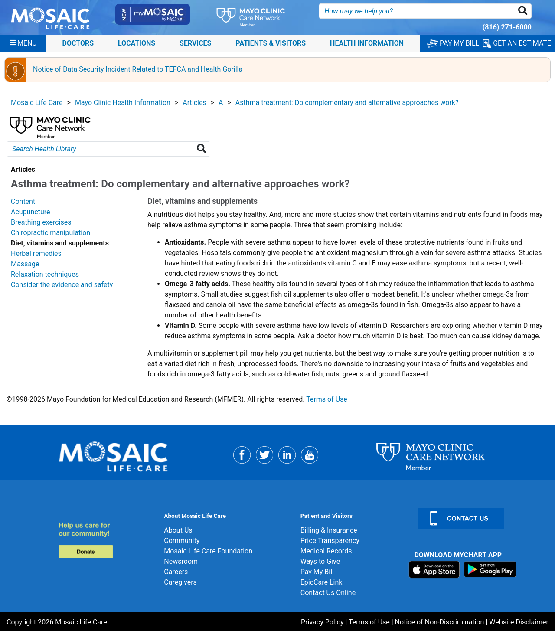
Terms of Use (326, 399)
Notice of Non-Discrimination (439, 622)
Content (23, 201)
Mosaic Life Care (37, 102)
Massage (25, 264)
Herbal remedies (36, 253)
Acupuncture (30, 212)
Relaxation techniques (45, 274)
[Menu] (23, 43)
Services (195, 43)
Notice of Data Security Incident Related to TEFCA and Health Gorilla (137, 69)
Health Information (367, 43)
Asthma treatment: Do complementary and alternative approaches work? (347, 102)
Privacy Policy (322, 622)
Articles (194, 102)
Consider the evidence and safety (62, 285)
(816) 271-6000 (507, 27)
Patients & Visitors (270, 43)
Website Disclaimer (518, 622)
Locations (136, 43)
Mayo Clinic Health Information (122, 102)
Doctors (78, 43)
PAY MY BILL (453, 43)
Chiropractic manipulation (50, 233)
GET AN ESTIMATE (517, 43)
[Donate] (106, 540)
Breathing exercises (41, 222)
